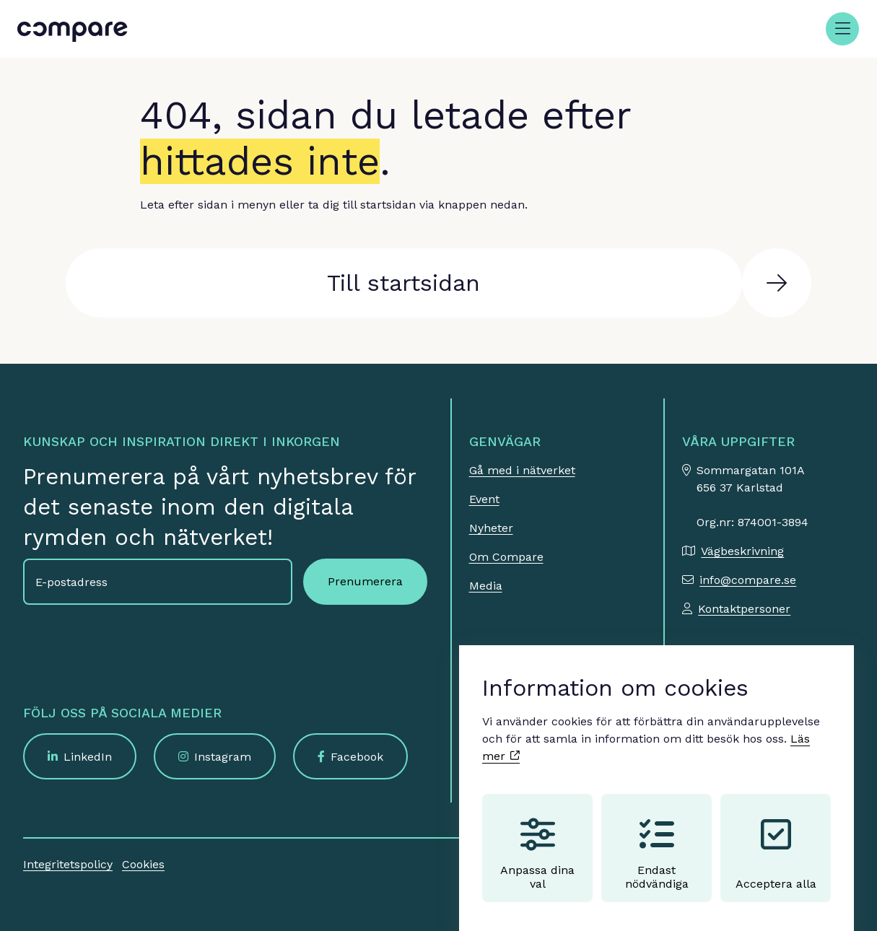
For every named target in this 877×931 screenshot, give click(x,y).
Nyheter (491, 528)
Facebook (357, 757)
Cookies (143, 864)
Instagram (222, 757)
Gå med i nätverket (522, 470)
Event (484, 499)
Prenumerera (365, 581)
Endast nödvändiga (657, 840)
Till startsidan (403, 283)
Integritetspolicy (68, 864)
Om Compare (506, 557)
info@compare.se (747, 580)
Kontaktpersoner (744, 609)
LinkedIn (88, 757)
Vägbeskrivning (742, 551)
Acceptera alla (776, 840)
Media (485, 586)
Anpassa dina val (537, 840)
